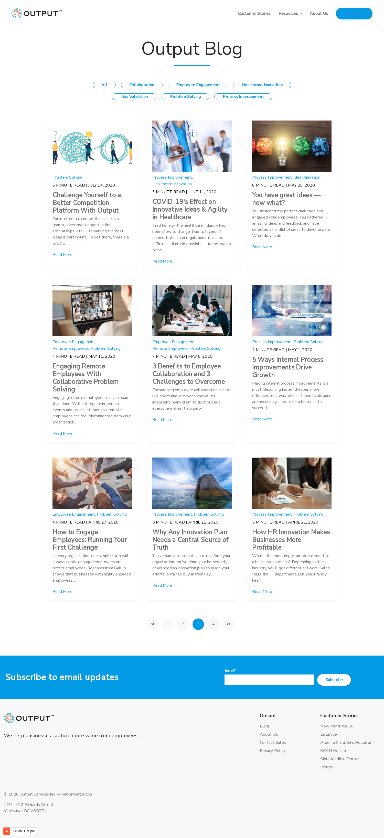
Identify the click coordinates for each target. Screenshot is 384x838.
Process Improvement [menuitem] (243, 97)
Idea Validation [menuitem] (134, 97)
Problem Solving (67, 177)
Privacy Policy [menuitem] (273, 751)
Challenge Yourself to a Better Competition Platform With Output (86, 202)
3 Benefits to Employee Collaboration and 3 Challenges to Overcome (188, 374)
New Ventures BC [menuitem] (337, 726)
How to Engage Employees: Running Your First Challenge (89, 539)
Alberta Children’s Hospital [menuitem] (338, 742)
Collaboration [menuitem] (141, 85)
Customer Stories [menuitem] (254, 13)
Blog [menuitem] (264, 726)
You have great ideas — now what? (286, 199)
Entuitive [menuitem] (328, 734)
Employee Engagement (73, 342)
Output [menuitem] (268, 716)
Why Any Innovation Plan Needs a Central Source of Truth (190, 539)
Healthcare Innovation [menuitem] (262, 85)
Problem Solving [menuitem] (185, 97)
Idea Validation (307, 177)
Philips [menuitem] (326, 767)
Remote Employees (70, 348)
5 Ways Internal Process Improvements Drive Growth (287, 367)
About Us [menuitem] (319, 13)
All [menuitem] (104, 85)
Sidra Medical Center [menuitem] (338, 759)
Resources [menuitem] (288, 13)
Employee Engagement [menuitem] (198, 85)
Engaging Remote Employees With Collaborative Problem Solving (85, 378)
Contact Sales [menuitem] (273, 742)
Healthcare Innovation (172, 184)
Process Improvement (172, 177)
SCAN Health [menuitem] (333, 751)
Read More (62, 254)
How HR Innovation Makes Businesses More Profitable (291, 539)
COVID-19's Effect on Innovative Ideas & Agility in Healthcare (190, 209)
